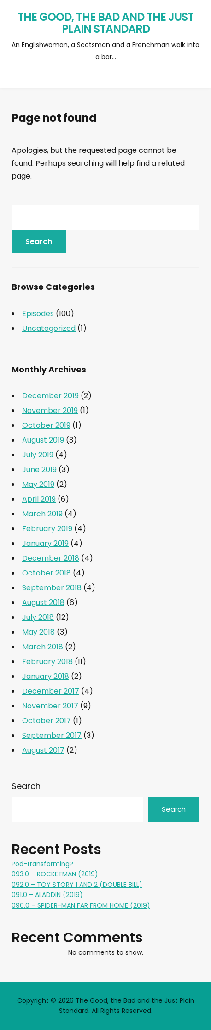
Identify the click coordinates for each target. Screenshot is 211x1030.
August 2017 (43, 750)
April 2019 (39, 499)
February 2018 (47, 661)
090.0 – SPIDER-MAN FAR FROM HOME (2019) (81, 905)
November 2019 (50, 410)
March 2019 (42, 514)
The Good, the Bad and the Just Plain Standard (105, 22)
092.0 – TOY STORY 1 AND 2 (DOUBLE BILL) (77, 884)
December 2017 (50, 691)
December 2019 (50, 395)
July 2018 (38, 617)
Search (26, 786)
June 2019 (39, 469)
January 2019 (45, 543)
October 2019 (46, 425)
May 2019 (38, 484)
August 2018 (43, 602)
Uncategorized (49, 328)
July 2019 (37, 454)
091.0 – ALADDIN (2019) (47, 894)
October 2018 (46, 573)
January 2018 (45, 676)
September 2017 (52, 735)
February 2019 (47, 528)
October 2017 (46, 720)
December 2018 (50, 558)
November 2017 (50, 706)
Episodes (38, 313)
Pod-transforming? (42, 863)
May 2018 (38, 632)
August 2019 (43, 440)
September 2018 (52, 587)
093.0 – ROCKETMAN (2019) (55, 874)
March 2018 (42, 646)
